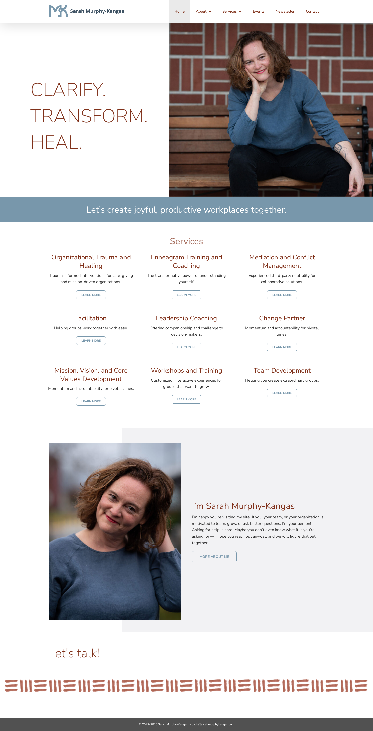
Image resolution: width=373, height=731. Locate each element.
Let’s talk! (74, 653)
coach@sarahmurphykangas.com (212, 724)
